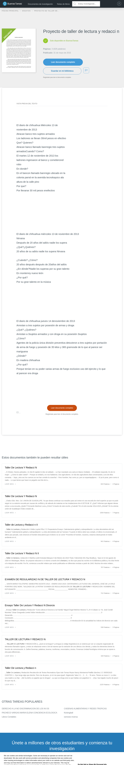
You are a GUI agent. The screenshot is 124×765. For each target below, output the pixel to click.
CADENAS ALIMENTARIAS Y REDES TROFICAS (85, 709)
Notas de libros (63, 4)
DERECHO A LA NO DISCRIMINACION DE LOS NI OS (25, 709)
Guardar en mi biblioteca (62, 71)
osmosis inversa (71, 717)
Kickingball (68, 713)
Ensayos (26, 11)
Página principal (10, 11)
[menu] (120, 4)
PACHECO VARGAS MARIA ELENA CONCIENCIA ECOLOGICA (29, 713)
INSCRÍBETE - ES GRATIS (62, 761)
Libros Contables (9, 717)
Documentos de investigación (40, 4)
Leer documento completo (63, 62)
